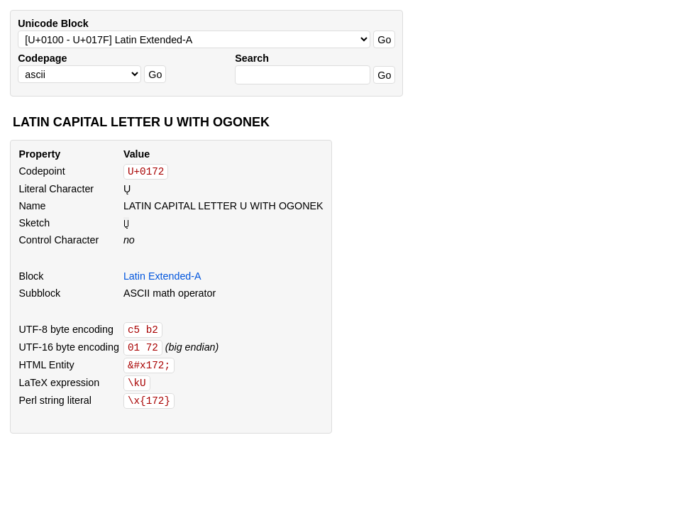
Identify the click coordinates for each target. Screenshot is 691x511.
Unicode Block (53, 23)
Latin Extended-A (162, 276)
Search (252, 58)
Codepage (42, 58)
